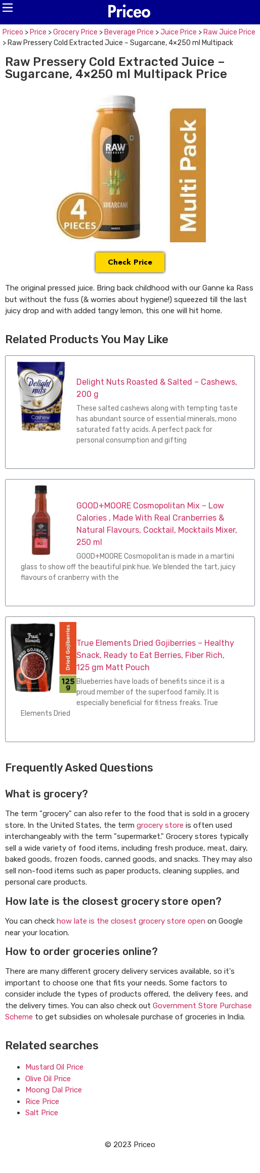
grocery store (160, 825)
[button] (8, 8)
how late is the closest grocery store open (131, 921)
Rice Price (42, 1101)
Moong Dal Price (53, 1089)
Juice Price (178, 32)
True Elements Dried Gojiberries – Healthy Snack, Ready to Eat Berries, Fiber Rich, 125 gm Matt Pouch (155, 655)
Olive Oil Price (48, 1078)
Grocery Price (75, 32)
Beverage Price (129, 32)
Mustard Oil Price (54, 1067)
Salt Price (41, 1112)
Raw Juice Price (229, 32)
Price (38, 32)
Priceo (13, 32)
